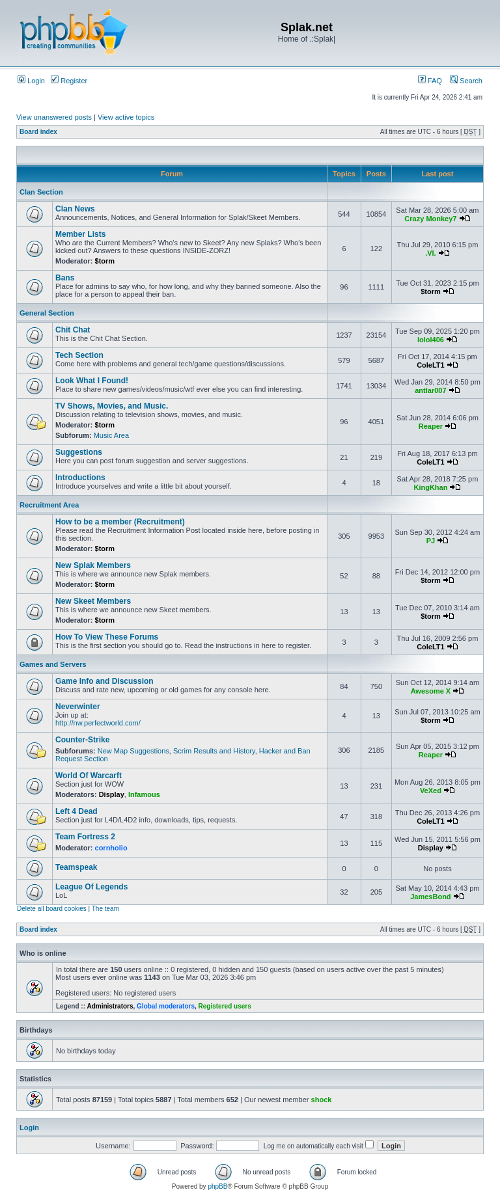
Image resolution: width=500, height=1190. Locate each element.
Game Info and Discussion (104, 681)
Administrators (110, 1006)
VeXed (430, 790)
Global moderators (166, 1006)
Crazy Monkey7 (430, 219)
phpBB (217, 1186)
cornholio (111, 848)
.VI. (430, 253)
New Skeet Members (93, 601)
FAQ (430, 81)
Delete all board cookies (52, 908)
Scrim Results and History (214, 751)
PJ (430, 541)
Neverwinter (77, 706)
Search (466, 81)
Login (31, 81)
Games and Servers (53, 664)
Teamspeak (76, 867)
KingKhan (430, 487)
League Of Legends (91, 886)
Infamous (144, 794)
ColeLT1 (431, 365)
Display (111, 794)
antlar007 (430, 390)
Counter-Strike (82, 739)
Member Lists (80, 234)
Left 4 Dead (76, 811)
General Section (47, 313)
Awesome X (431, 691)
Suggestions (78, 452)
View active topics (126, 117)
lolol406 (430, 340)
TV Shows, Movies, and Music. (111, 406)
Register (69, 81)
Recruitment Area (49, 505)
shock (321, 1099)
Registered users (225, 1006)
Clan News (75, 208)
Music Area (111, 435)
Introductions (80, 477)
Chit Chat (72, 329)
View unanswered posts (54, 117)
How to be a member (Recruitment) (120, 521)
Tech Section (79, 355)
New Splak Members (93, 565)
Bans (64, 277)
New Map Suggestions (133, 751)
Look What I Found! (91, 380)
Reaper (431, 426)
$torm (105, 261)
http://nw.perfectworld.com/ (98, 723)
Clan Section (41, 192)
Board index (38, 131)
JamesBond (430, 896)
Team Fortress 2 (85, 836)
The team (105, 908)
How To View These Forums (106, 637)
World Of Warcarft (88, 775)
